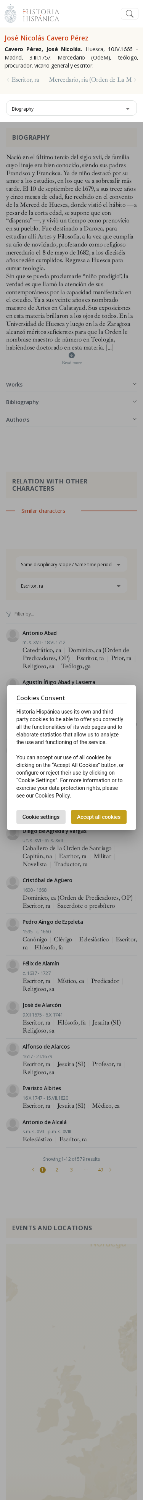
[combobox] (71, 108)
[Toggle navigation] (129, 14)
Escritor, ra (25, 80)
